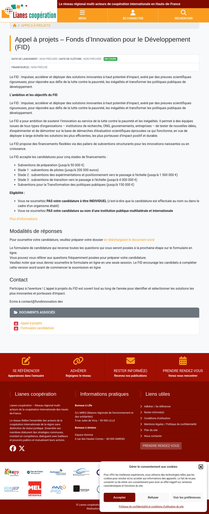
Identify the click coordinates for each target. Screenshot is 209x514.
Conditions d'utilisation (157, 418)
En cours (110, 59)
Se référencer (163, 406)
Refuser (153, 497)
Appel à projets (32, 323)
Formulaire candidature (37, 328)
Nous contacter (153, 435)
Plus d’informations (24, 219)
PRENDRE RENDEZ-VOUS (161, 445)
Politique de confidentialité (181, 423)
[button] (201, 467)
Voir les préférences (187, 497)
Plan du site (151, 429)
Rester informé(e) (154, 412)
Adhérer (148, 406)
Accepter (119, 497)
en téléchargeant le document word (130, 240)
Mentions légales (154, 423)
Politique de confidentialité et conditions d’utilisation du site (151, 506)
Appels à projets (36, 26)
